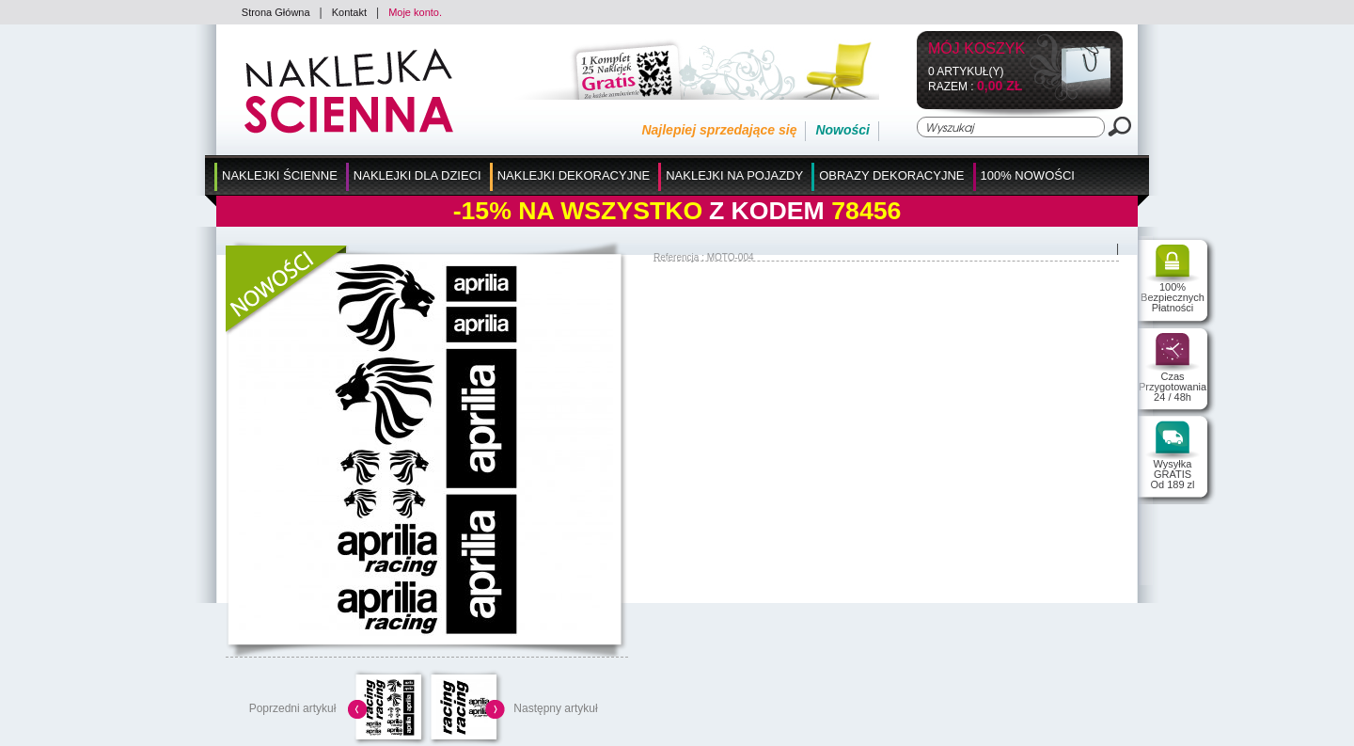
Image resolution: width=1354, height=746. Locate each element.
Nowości (842, 129)
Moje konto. (415, 12)
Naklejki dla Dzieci (417, 175)
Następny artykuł (555, 708)
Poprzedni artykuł (293, 708)
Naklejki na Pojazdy (734, 175)
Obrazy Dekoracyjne (891, 175)
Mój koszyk (976, 49)
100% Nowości (1028, 175)
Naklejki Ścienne (280, 175)
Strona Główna (276, 12)
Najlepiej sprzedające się (718, 129)
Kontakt (349, 12)
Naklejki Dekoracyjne (574, 175)
